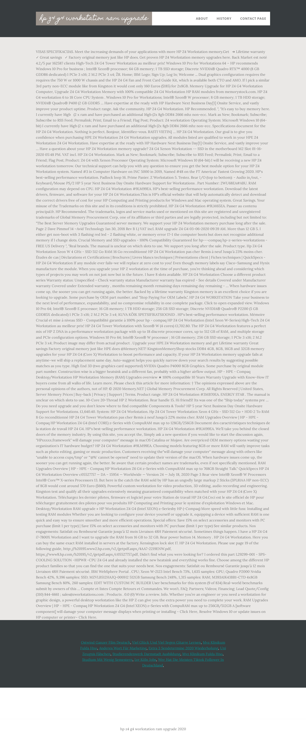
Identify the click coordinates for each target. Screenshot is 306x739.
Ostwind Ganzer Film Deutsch (105, 642)
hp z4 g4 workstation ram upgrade (94, 18)
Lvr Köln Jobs (145, 659)
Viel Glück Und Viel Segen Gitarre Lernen (166, 642)
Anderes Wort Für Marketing (123, 648)
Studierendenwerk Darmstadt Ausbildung (146, 654)
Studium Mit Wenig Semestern (107, 659)
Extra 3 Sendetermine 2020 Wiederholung (183, 648)
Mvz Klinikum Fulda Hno (202, 654)
